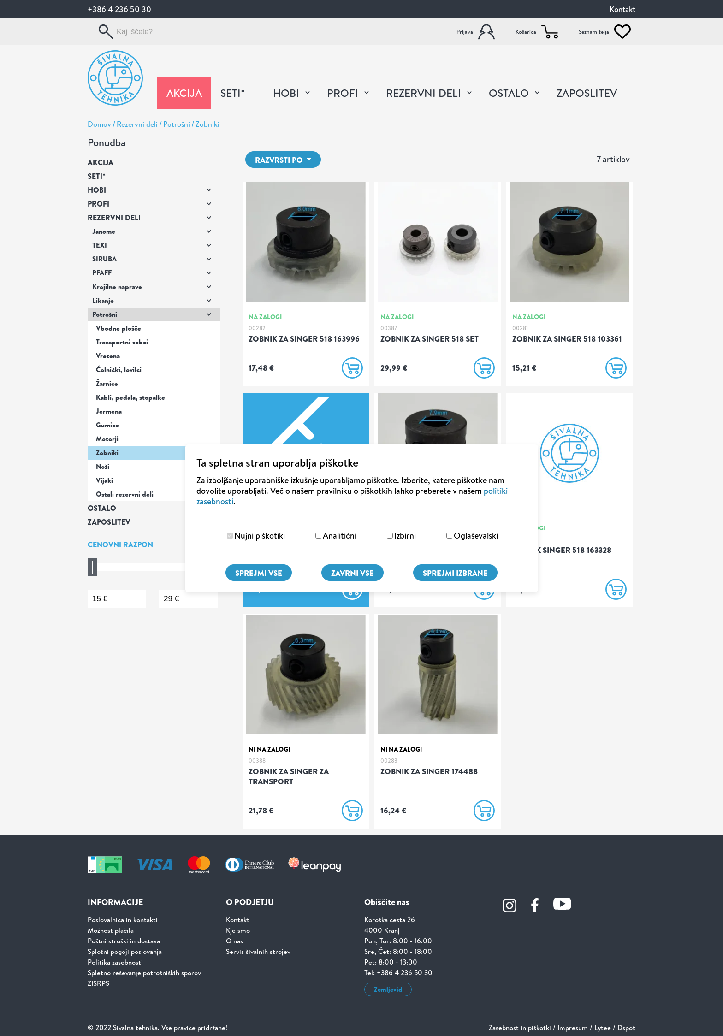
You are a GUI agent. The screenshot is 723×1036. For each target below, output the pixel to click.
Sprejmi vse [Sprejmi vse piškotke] (258, 573)
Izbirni (405, 535)
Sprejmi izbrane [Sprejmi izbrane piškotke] (455, 573)
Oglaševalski (476, 535)
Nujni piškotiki (259, 535)
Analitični (339, 535)
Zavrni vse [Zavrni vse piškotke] (352, 573)
